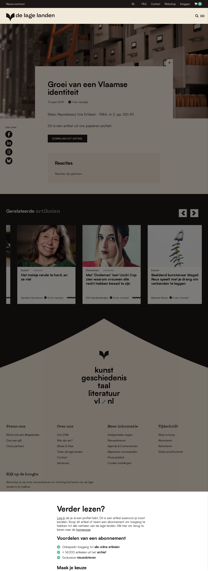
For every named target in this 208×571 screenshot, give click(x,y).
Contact (155, 4)
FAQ (144, 4)
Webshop (170, 4)
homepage (83, 529)
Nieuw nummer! (15, 4)
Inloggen (185, 4)
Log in (61, 518)
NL (133, 4)
